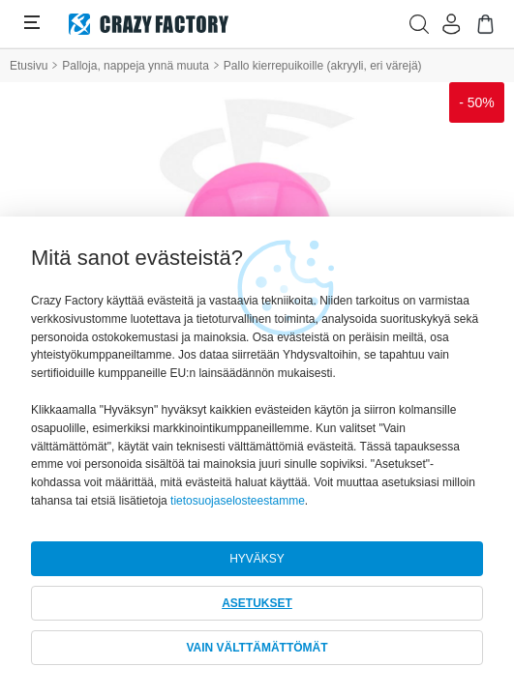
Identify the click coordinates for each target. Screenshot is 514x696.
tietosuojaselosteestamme (237, 501)
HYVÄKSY (257, 559)
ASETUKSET (257, 603)
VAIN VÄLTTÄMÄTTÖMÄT (256, 647)
